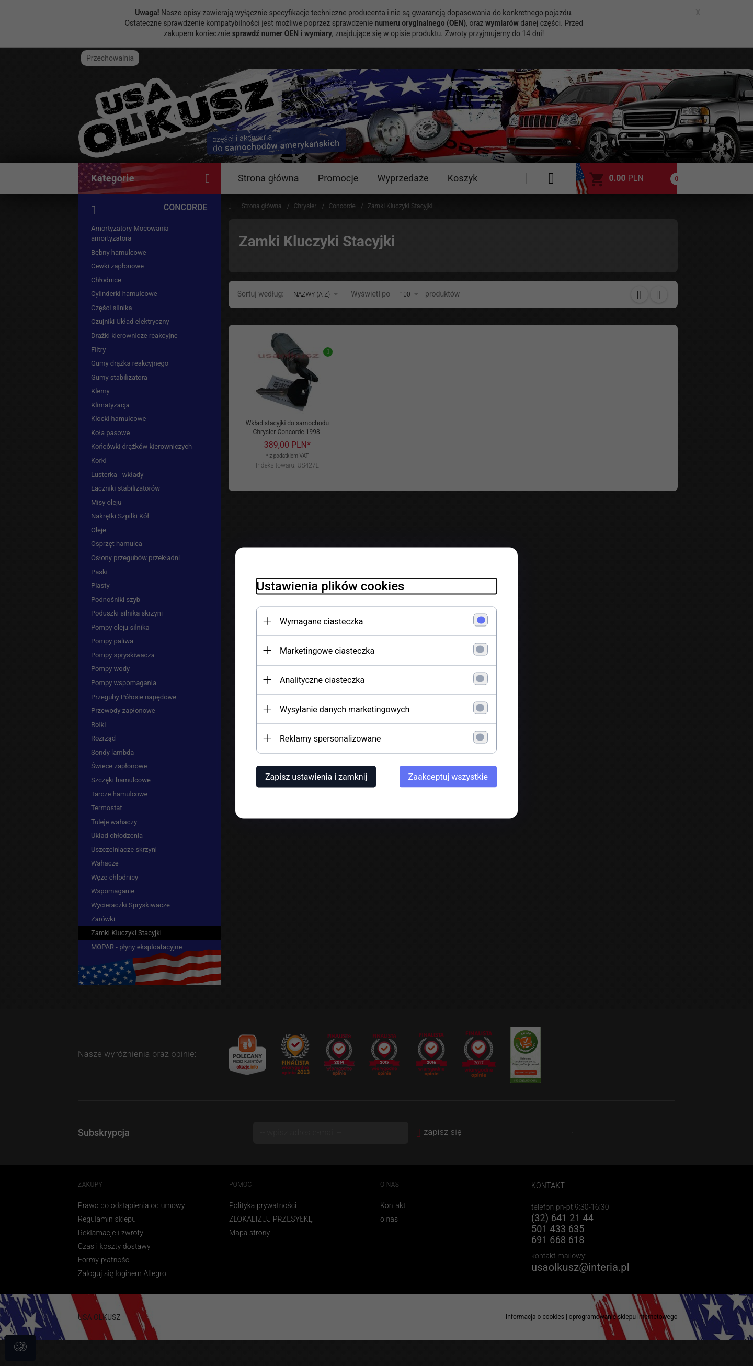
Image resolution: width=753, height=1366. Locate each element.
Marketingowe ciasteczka (327, 651)
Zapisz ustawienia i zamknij (316, 777)
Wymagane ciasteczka (321, 622)
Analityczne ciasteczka (322, 680)
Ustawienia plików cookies (330, 586)
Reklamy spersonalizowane (330, 739)
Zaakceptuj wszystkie (448, 777)
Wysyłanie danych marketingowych (344, 709)
